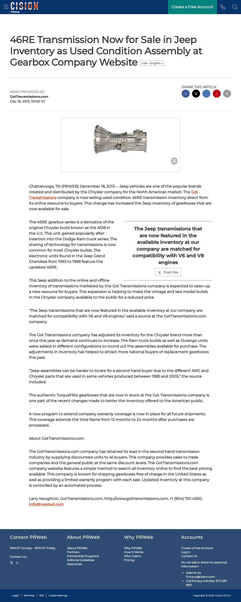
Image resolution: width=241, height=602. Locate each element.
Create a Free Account (197, 548)
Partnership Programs (83, 556)
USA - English (152, 63)
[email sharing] (227, 94)
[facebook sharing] (186, 94)
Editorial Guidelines (80, 560)
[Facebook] (17, 562)
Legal (15, 595)
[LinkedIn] (22, 562)
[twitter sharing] (196, 94)
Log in (185, 552)
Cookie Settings (58, 595)
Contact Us (19, 557)
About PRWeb (77, 548)
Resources (74, 564)
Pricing (129, 560)
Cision (218, 595)
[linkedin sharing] (206, 94)
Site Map (29, 595)
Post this (168, 272)
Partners (73, 552)
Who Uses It (132, 556)
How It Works (133, 552)
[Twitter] (12, 562)
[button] (235, 7)
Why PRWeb (133, 548)
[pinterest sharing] (217, 94)
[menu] (6, 7)
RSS (41, 595)
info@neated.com (46, 504)
